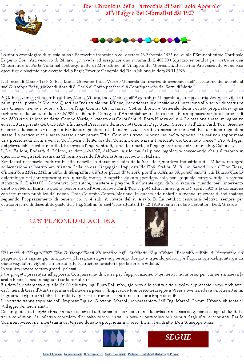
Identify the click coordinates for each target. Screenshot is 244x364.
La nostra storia (73, 354)
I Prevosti (173, 354)
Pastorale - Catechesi (140, 354)
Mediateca (160, 354)
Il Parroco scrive (93, 354)
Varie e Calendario (115, 354)
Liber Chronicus (52, 354)
